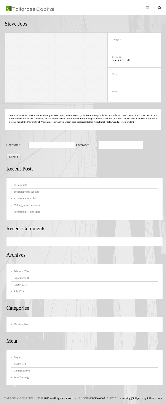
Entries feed (20, 364)
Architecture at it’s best (25, 198)
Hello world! (20, 185)
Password (82, 145)
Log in (17, 357)
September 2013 (22, 278)
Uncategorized (21, 324)
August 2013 (20, 285)
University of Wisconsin (52, 115)
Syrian (82, 115)
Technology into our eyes (26, 192)
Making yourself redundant (27, 205)
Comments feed (22, 371)
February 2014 (21, 271)
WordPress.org (21, 377)
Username (13, 145)
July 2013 (19, 291)
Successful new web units (27, 212)
